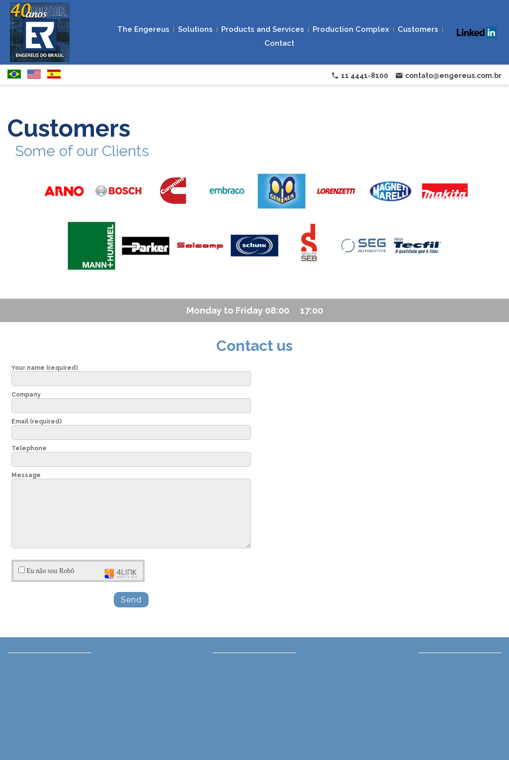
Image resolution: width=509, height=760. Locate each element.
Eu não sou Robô (78, 573)
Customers (418, 29)
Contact (279, 43)
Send (131, 599)
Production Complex (351, 29)
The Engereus (143, 29)
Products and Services (262, 29)
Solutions (195, 29)
